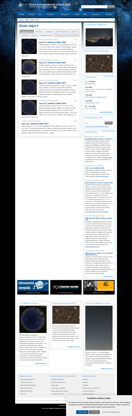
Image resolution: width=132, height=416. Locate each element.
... (28, 56)
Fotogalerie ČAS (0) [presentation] (46, 35)
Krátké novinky (91, 132)
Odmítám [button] (94, 412)
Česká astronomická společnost (32, 400)
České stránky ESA (26, 391)
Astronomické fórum (57, 394)
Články (21, 14)
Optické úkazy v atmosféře (91, 388)
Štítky (27, 20)
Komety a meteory (88, 394)
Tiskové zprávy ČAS (26, 382)
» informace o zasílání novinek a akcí (96, 126)
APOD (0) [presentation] (24, 35)
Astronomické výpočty (58, 382)
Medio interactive (55, 408)
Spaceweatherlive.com (92, 247)
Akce (40, 14)
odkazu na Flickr (108, 157)
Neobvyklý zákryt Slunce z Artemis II (99, 139)
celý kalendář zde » (106, 112)
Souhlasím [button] (82, 412)
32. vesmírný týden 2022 (55, 42)
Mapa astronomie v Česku (59, 391)
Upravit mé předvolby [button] (111, 412)
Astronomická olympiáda (28, 385)
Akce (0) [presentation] (74, 32)
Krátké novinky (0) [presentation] (62, 32)
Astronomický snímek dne (95, 25)
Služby (77, 14)
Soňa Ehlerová (100, 166)
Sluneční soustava (88, 391)
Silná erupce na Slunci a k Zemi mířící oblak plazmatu (99, 254)
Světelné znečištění (57, 379)
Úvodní (21, 20)
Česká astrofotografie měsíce (97, 51)
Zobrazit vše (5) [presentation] (26, 32)
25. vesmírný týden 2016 (55, 103)
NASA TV (23, 394)
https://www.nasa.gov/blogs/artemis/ (97, 212)
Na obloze (50, 14)
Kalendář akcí (91, 77)
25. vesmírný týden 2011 (38, 123)
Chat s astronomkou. (102, 176)
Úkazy (75, 39)
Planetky (85, 385)
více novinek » (108, 276)
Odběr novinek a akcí (93, 118)
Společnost (95, 14)
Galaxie (85, 382)
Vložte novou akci (109, 76)
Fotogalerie (65, 14)
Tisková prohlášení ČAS (27, 379)
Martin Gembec (53, 39)
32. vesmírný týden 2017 (55, 83)
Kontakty (109, 14)
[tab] (27, 31)
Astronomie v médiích (58, 388)
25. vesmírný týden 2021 (55, 62)
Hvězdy (85, 379)
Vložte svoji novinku (108, 131)
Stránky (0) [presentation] (39, 32)
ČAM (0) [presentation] (34, 35)
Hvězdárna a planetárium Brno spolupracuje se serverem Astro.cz (64, 400)
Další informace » (41, 363)
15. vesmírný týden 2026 (28, 303)
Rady (85, 14)
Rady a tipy (54, 385)
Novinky (31, 14)
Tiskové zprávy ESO (26, 388)
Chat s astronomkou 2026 (94, 168)
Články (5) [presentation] (49, 32)
